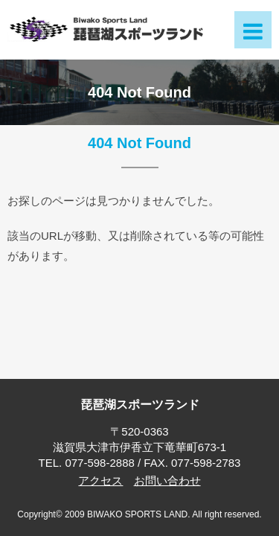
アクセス (100, 480)
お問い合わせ (167, 480)
